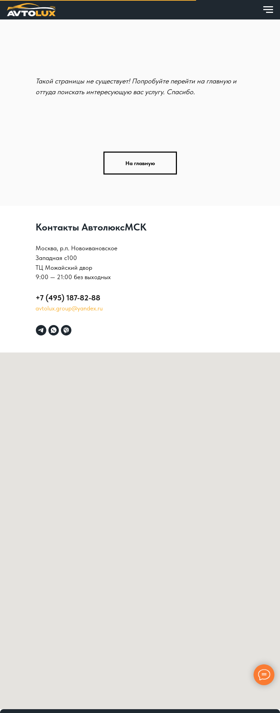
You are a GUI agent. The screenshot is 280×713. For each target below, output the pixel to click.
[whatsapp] (53, 330)
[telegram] (41, 330)
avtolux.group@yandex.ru (69, 308)
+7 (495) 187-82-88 (68, 297)
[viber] (66, 330)
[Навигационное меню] (268, 9)
